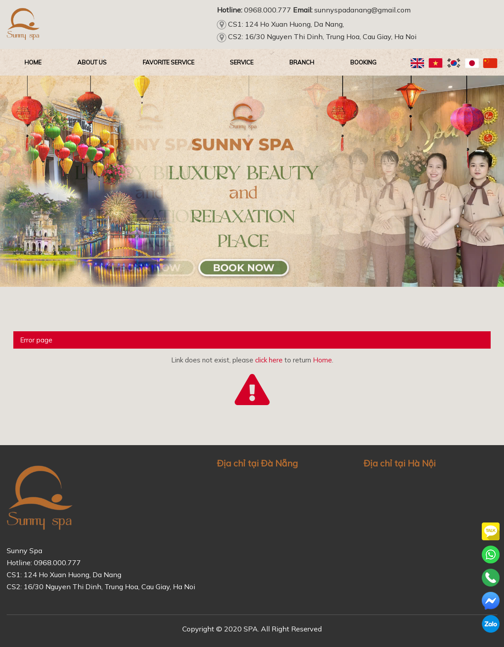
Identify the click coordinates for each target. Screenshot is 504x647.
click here (269, 360)
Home (322, 360)
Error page (36, 340)
